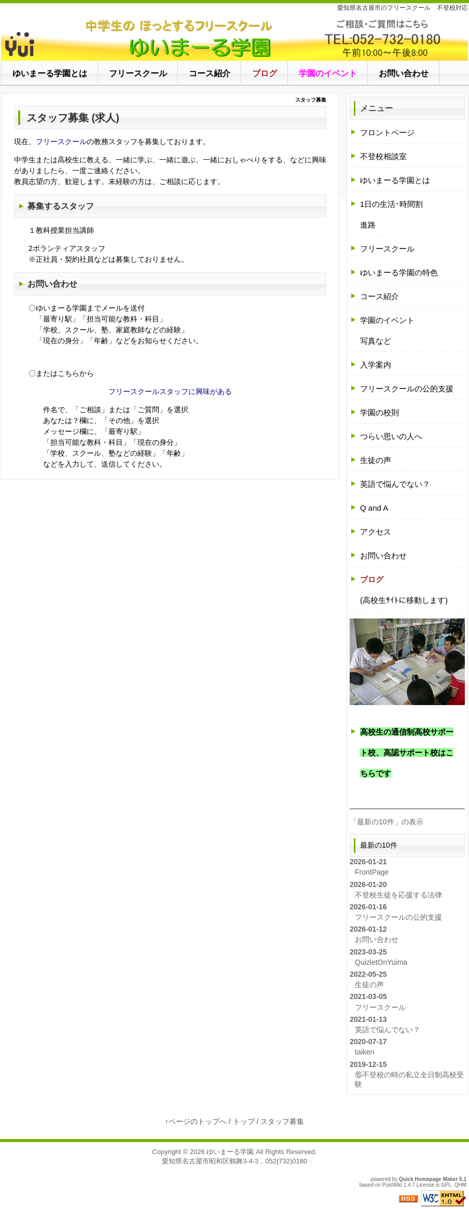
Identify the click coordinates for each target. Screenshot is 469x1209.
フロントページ (387, 132)
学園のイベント (387, 320)
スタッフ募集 (282, 1121)
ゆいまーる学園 (230, 1152)
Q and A (374, 507)
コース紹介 (379, 296)
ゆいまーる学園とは (395, 180)
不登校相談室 (383, 156)
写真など (375, 340)
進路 (368, 224)
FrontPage (372, 872)
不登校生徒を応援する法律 (398, 895)
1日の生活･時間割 (391, 204)
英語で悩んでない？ (395, 484)
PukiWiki (392, 1185)
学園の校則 (379, 412)
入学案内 (375, 364)
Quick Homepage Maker (428, 1179)
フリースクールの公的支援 (406, 388)
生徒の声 (375, 460)
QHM (460, 1185)
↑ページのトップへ (196, 1121)
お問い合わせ (52, 283)
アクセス (375, 531)
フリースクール (61, 141)
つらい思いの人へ (391, 436)
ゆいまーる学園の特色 (399, 272)
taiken (364, 1052)
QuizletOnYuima (381, 962)
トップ (244, 1121)
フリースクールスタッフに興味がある (170, 391)
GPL (446, 1185)
